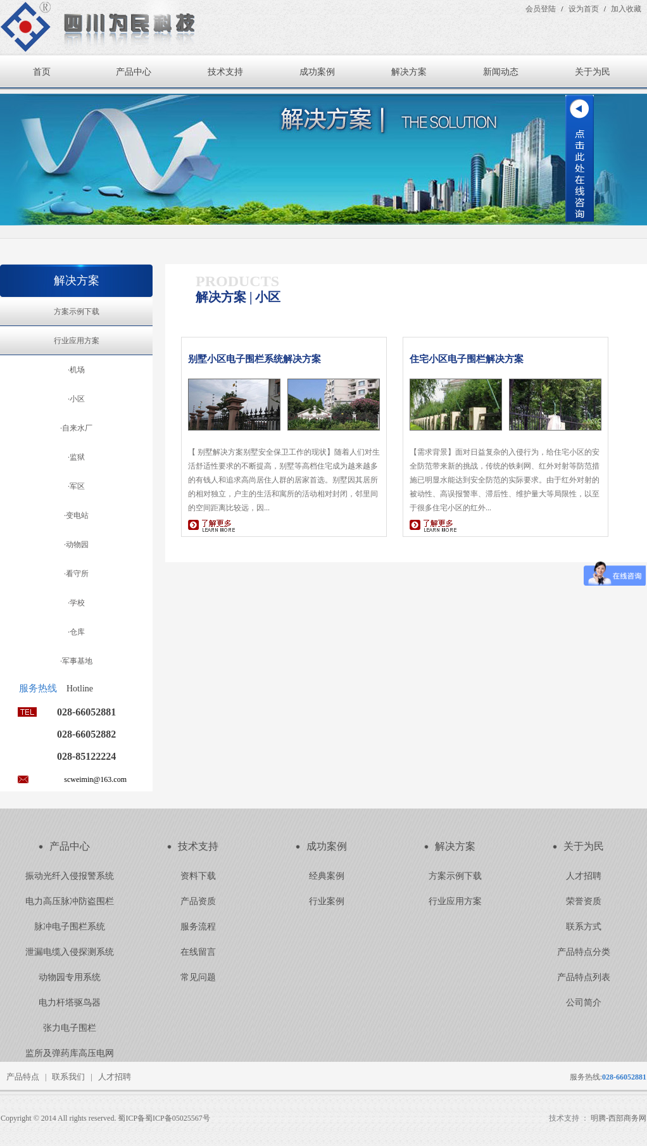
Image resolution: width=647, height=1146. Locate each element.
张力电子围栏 (69, 1028)
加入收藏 (626, 8)
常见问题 (198, 977)
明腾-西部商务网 (618, 1118)
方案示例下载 (76, 311)
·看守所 (76, 573)
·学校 (76, 602)
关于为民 (592, 72)
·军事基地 (76, 661)
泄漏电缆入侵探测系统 (69, 952)
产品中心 (133, 72)
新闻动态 (500, 72)
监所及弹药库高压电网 (69, 1053)
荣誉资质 (583, 901)
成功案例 (317, 72)
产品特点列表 (583, 977)
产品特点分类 (583, 952)
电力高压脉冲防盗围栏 (69, 901)
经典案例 (326, 876)
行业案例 (326, 901)
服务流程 (198, 926)
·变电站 (76, 515)
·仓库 (76, 631)
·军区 (76, 486)
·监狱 (76, 457)
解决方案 (409, 72)
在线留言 (198, 952)
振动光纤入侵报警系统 (69, 876)
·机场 (76, 369)
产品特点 (22, 1076)
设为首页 (583, 8)
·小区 (76, 398)
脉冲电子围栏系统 (69, 926)
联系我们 (68, 1076)
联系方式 (583, 926)
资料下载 (198, 876)
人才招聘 (583, 876)
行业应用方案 (76, 340)
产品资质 (198, 901)
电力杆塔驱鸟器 (70, 1002)
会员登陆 (540, 8)
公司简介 (583, 1002)
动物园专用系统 (70, 977)
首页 (42, 72)
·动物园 (76, 544)
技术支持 (225, 72)
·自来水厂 (76, 428)
